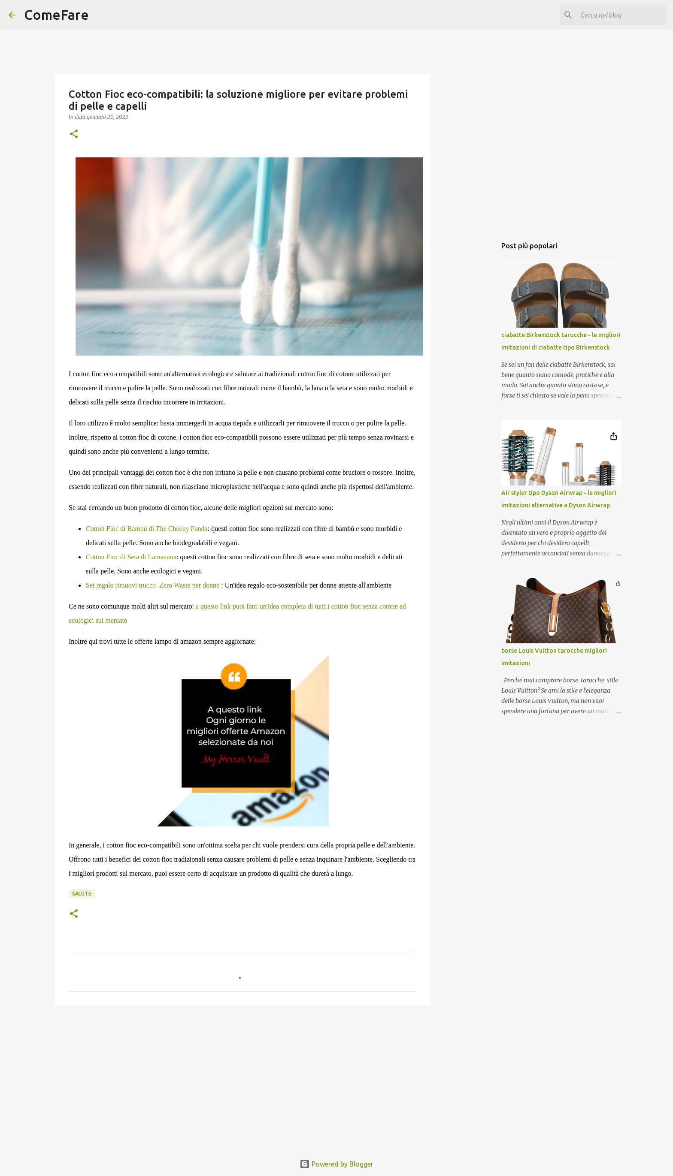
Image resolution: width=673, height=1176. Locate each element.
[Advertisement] (243, 1078)
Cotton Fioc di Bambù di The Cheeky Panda (147, 528)
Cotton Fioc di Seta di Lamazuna (131, 557)
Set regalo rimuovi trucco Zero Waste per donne (152, 585)
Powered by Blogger (336, 1164)
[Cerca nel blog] (621, 15)
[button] (74, 134)
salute (81, 893)
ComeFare (56, 14)
